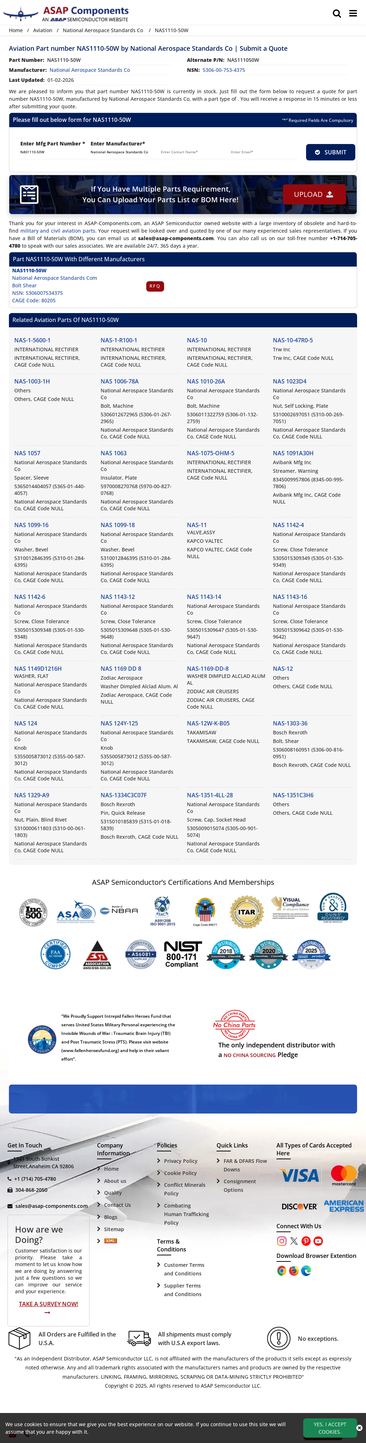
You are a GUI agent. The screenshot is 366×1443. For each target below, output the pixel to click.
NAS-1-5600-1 (32, 340)
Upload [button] (313, 194)
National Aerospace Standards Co (103, 30)
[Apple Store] (282, 1270)
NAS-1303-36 (290, 723)
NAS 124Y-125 (119, 723)
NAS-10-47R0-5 (293, 340)
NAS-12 (283, 669)
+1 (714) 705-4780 (35, 1178)
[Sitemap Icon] (110, 1241)
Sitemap (114, 1229)
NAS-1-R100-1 (119, 340)
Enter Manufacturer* (118, 143)
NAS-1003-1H (32, 381)
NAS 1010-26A (206, 381)
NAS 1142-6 (29, 597)
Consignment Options (240, 1185)
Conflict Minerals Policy (184, 1189)
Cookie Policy (180, 1173)
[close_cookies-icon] (359, 1428)
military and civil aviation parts (57, 230)
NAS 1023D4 (289, 381)
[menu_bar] (353, 13)
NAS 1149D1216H (38, 669)
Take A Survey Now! (48, 1307)
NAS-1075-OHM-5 (210, 453)
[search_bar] (336, 13)
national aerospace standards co (90, 69)
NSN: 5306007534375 (37, 292)
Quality (113, 1192)
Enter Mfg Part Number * (52, 143)
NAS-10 (197, 340)
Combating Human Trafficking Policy (186, 1214)
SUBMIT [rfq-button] (330, 152)
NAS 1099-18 (118, 525)
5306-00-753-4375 (224, 69)
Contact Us (117, 1204)
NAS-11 (197, 525)
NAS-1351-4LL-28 (210, 795)
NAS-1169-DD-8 (208, 669)
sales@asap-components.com (51, 1205)
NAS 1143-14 (204, 597)
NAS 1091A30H (293, 453)
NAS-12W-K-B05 (208, 723)
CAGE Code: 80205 (34, 300)
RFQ (155, 286)
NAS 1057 (27, 453)
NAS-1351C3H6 (293, 795)
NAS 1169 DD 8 (121, 669)
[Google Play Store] (295, 1270)
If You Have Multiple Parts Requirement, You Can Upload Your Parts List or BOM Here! (160, 194)
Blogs (110, 1217)
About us (115, 1180)
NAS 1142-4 (288, 525)
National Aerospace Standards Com (54, 277)
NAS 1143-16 (290, 597)
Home (16, 30)
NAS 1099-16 (31, 525)
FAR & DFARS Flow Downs (245, 1165)
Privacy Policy (181, 1160)
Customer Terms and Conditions (184, 1269)
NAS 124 (25, 723)
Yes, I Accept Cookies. (330, 1428)
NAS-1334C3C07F (124, 795)
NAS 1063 (114, 453)
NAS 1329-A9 (31, 795)
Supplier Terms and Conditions (183, 1290)
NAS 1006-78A (120, 381)
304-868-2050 (31, 1189)
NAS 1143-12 (118, 597)
